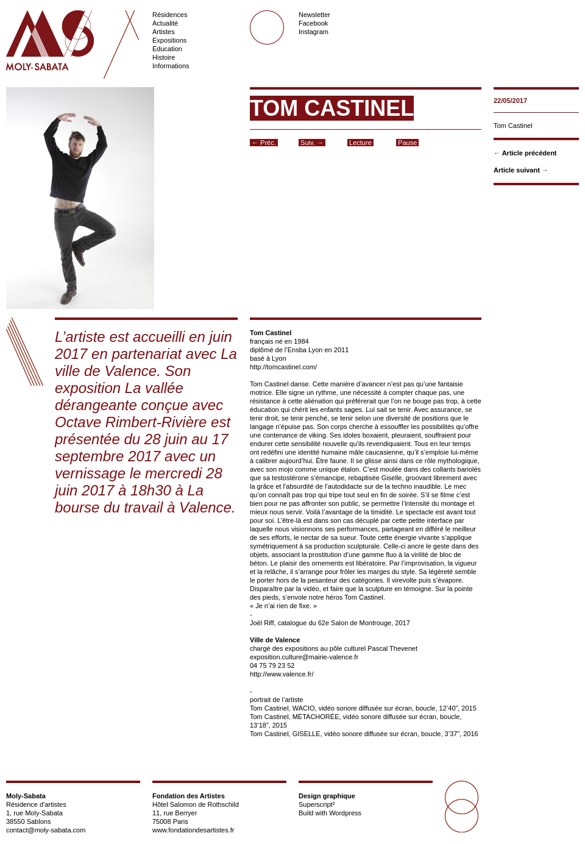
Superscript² (317, 804)
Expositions (169, 40)
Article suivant (517, 170)
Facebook (313, 23)
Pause (407, 142)
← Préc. (264, 142)
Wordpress (345, 813)
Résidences (169, 14)
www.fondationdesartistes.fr (193, 830)
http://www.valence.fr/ (282, 674)
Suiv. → (312, 142)
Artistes (163, 31)
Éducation (167, 48)
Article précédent (529, 153)
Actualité (165, 23)
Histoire (163, 57)
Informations (171, 65)
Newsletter (314, 14)
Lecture (360, 142)
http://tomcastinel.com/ (283, 367)
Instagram (313, 31)
